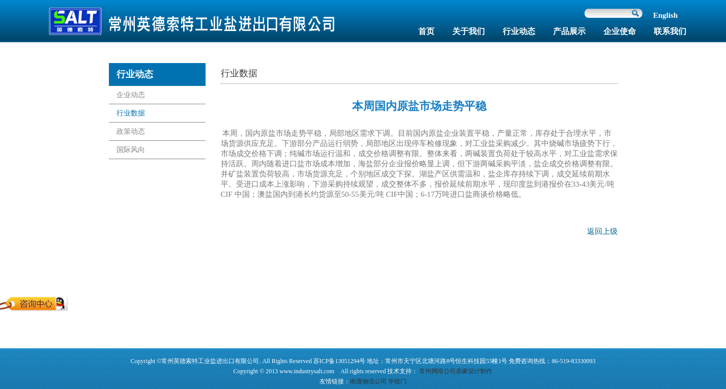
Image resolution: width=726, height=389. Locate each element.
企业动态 (131, 95)
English (665, 15)
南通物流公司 (368, 381)
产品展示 (569, 31)
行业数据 (131, 113)
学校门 (397, 381)
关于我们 (468, 31)
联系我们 (670, 31)
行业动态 (519, 31)
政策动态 (131, 131)
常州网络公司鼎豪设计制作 (455, 371)
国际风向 (131, 150)
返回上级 (602, 231)
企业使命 (619, 31)
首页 (426, 31)
